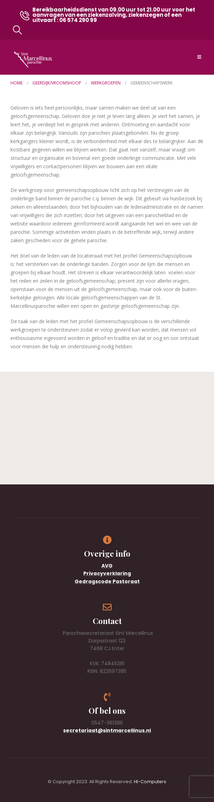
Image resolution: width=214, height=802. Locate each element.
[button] (17, 30)
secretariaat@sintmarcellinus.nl (107, 730)
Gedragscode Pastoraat (107, 581)
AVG (107, 565)
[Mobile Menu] (199, 57)
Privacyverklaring (107, 573)
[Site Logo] (33, 59)
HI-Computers (150, 782)
